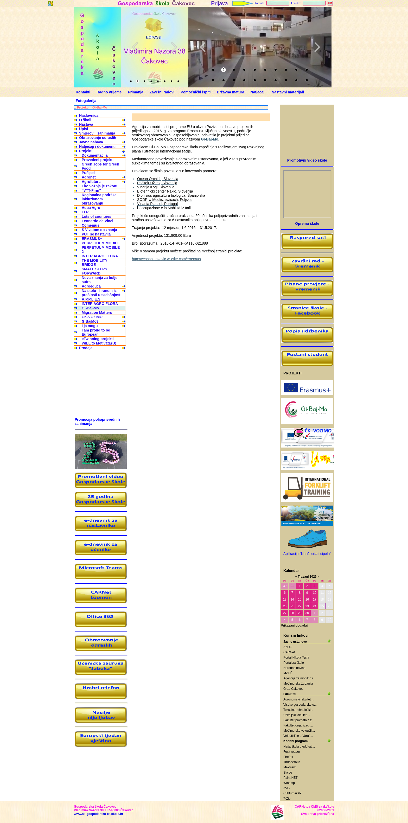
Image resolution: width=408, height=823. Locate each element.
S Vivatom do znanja (99, 230)
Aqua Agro (91, 208)
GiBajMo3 (90, 321)
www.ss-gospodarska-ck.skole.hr (98, 814)
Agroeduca (91, 286)
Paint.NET (290, 778)
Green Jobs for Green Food (100, 166)
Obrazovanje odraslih (97, 138)
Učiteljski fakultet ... (296, 715)
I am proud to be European (96, 332)
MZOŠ (287, 673)
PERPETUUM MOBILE (101, 243)
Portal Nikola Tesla (296, 657)
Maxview (289, 767)
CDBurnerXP (292, 793)
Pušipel (88, 173)
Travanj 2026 (307, 576)
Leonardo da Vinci (97, 221)
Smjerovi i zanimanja (97, 133)
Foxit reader (291, 752)
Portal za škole (293, 663)
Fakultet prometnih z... (298, 720)
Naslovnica (88, 115)
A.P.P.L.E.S (91, 299)
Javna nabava (91, 142)
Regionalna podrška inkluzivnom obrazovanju (99, 199)
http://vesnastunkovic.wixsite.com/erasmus (166, 259)
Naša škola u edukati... (299, 746)
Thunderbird (291, 762)
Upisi (83, 129)
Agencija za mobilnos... (299, 678)
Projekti (82, 107)
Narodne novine (294, 668)
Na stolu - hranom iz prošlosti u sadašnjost (101, 293)
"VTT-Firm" (91, 190)
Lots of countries (96, 216)
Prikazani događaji (294, 625)
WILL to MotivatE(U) (99, 343)
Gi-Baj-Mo (99, 107)
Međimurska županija (298, 683)
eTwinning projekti (98, 339)
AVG (286, 788)
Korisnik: (259, 3)
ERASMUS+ (92, 239)
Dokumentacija (95, 155)
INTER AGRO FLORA (100, 256)
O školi (85, 120)
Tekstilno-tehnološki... (298, 710)
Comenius (90, 225)
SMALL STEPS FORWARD (94, 271)
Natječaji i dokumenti (97, 146)
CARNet (289, 652)
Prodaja (85, 348)
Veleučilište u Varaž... (298, 736)
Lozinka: (296, 3)
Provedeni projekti (97, 160)
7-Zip (286, 798)
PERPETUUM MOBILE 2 (101, 249)
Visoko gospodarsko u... (300, 704)
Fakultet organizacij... (298, 725)
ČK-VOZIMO (92, 317)
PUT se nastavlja (96, 234)
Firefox (288, 757)
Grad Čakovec (293, 689)
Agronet (89, 177)
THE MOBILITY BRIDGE (94, 262)
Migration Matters (97, 312)
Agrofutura (91, 182)
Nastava (86, 124)
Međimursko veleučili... (299, 730)
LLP (85, 212)
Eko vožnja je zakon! (99, 186)
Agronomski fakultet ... (298, 699)
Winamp (289, 783)
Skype (287, 772)
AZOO (287, 647)
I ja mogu (90, 326)
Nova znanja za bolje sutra (99, 280)
